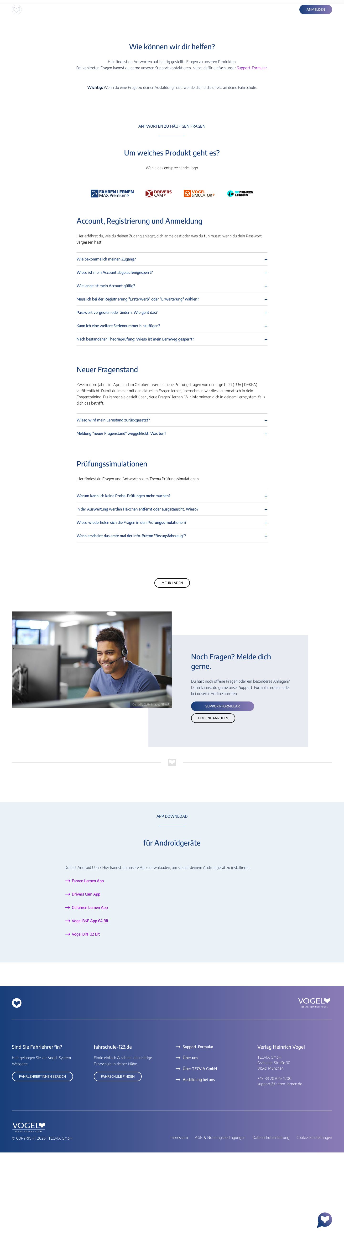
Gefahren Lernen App (90, 1002)
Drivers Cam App (86, 988)
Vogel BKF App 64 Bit (90, 1015)
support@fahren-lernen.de (279, 1178)
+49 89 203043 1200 (274, 1173)
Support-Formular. (252, 162)
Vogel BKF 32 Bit (86, 1028)
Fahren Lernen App (88, 975)
